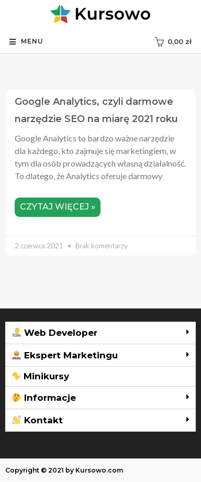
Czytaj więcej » (57, 207)
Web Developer (54, 332)
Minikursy (40, 376)
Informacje (44, 397)
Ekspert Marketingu (65, 355)
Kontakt (37, 420)
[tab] (100, 333)
